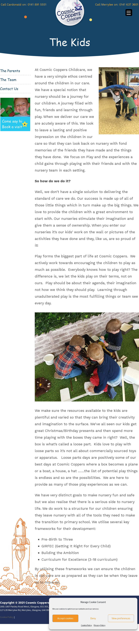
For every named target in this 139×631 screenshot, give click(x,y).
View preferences (121, 618)
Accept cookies (65, 618)
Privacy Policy (99, 625)
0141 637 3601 (128, 4)
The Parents (10, 70)
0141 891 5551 (37, 4)
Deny (93, 618)
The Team (8, 79)
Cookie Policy (86, 625)
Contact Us (9, 88)
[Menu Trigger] (128, 12)
